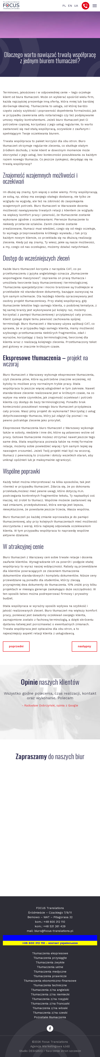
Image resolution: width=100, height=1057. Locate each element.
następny (84, 646)
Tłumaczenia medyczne (50, 971)
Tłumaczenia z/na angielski (50, 990)
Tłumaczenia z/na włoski (50, 1008)
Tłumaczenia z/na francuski (50, 1003)
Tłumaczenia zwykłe (50, 962)
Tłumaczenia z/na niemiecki (50, 994)
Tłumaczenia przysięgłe (50, 958)
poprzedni (16, 646)
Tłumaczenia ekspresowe (50, 953)
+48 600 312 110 (54, 921)
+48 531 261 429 (54, 926)
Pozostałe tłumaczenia (50, 1017)
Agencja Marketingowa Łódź (50, 1046)
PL (64, 5)
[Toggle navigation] (94, 6)
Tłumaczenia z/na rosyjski (50, 999)
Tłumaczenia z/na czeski (50, 1012)
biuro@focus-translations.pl (53, 931)
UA (76, 5)
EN (70, 5)
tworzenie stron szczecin (63, 1051)
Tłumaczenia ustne (50, 967)
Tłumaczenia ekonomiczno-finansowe (50, 980)
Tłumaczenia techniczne (50, 985)
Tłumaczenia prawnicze (50, 976)
